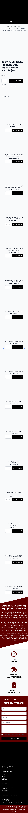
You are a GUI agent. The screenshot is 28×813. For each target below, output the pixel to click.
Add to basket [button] (17, 130)
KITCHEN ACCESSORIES (14, 27)
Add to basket (16, 81)
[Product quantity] (4, 81)
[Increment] (6, 81)
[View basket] (12, 22)
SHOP (3, 778)
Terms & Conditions (7, 766)
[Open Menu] (17, 22)
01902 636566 (5, 799)
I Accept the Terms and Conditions (13, 734)
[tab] (5, 96)
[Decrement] (3, 81)
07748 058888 (5, 801)
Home (3, 27)
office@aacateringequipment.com (11, 802)
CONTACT (4, 780)
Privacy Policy (5, 767)
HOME (3, 775)
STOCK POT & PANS (7, 28)
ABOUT (3, 776)
